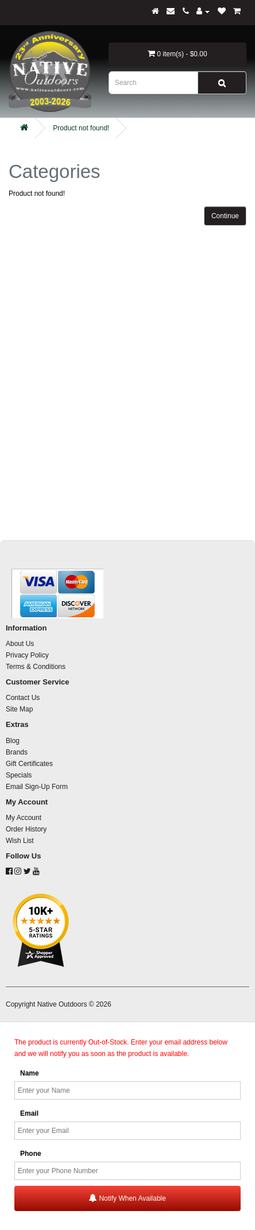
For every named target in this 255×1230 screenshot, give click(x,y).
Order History (26, 829)
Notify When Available (127, 1198)
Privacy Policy (27, 655)
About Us (20, 644)
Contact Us (23, 698)
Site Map (19, 709)
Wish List (20, 841)
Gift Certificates (29, 764)
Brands (17, 752)
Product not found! (81, 128)
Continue (225, 216)
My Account (23, 818)
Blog (13, 741)
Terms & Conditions (35, 667)
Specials (19, 775)
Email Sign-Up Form (37, 787)
